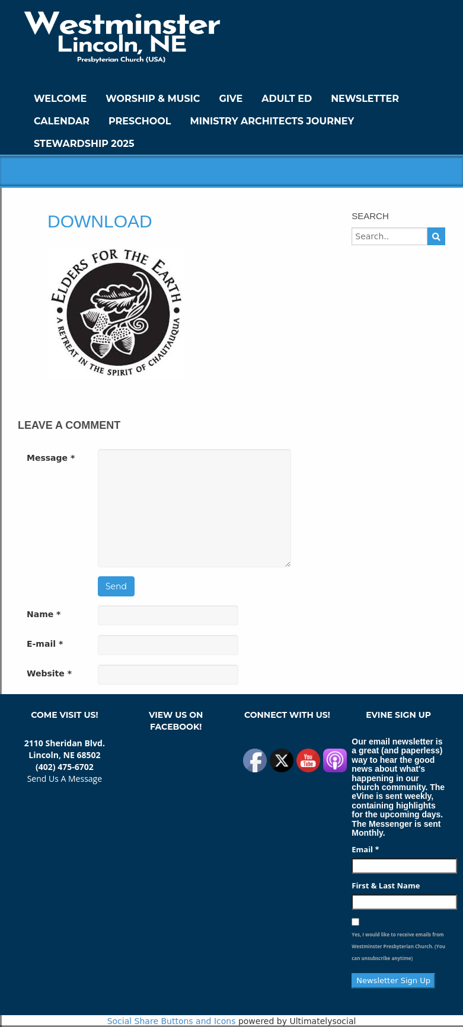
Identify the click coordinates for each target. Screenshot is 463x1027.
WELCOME (60, 98)
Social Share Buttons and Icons (171, 1021)
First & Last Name (386, 885)
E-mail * (45, 644)
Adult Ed (286, 98)
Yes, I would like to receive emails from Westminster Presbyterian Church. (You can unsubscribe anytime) (398, 946)
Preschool (139, 121)
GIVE (230, 98)
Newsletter (365, 98)
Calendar (62, 121)
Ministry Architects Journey (272, 121)
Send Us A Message (64, 778)
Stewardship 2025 (84, 143)
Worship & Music (153, 98)
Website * (49, 673)
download (99, 221)
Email (365, 849)
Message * (51, 458)
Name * (43, 614)
